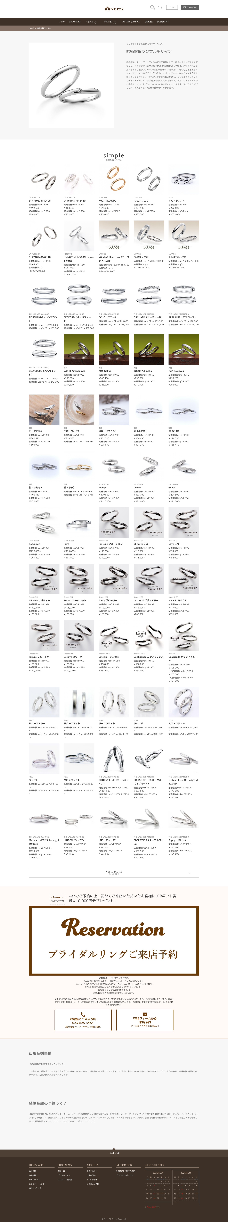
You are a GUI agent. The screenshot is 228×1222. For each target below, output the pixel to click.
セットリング (34, 1179)
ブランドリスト (64, 1175)
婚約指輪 (32, 1171)
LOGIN (172, 7)
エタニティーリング (37, 1184)
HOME (31, 28)
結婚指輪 (32, 1175)
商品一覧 (61, 1171)
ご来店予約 (192, 7)
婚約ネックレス (35, 1188)
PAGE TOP (114, 1153)
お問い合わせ (92, 1171)
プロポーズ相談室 (65, 1179)
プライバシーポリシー (124, 1175)
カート (160, 7)
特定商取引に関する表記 (125, 1171)
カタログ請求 (92, 1179)
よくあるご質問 (93, 1184)
